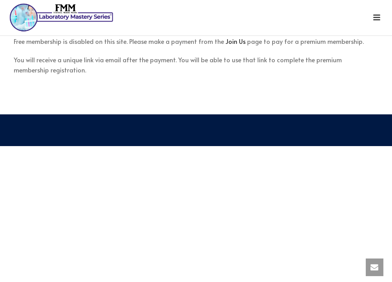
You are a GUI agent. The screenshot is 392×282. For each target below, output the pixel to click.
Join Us (236, 41)
